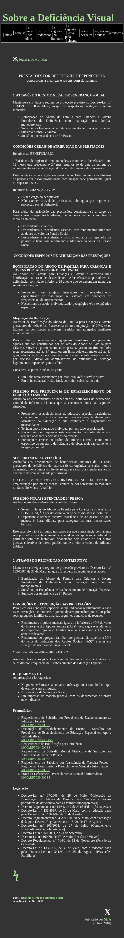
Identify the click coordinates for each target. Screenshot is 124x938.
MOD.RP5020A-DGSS (37, 740)
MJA (107, 919)
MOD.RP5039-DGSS (35, 777)
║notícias (19, 33)
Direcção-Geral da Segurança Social (42, 897)
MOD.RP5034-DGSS (35, 747)
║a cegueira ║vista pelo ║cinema (71, 33)
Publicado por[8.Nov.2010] (97, 921)
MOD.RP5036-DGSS (35, 759)
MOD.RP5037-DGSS (35, 770)
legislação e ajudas (33, 59)
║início (7, 35)
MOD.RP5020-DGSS (35, 725)
